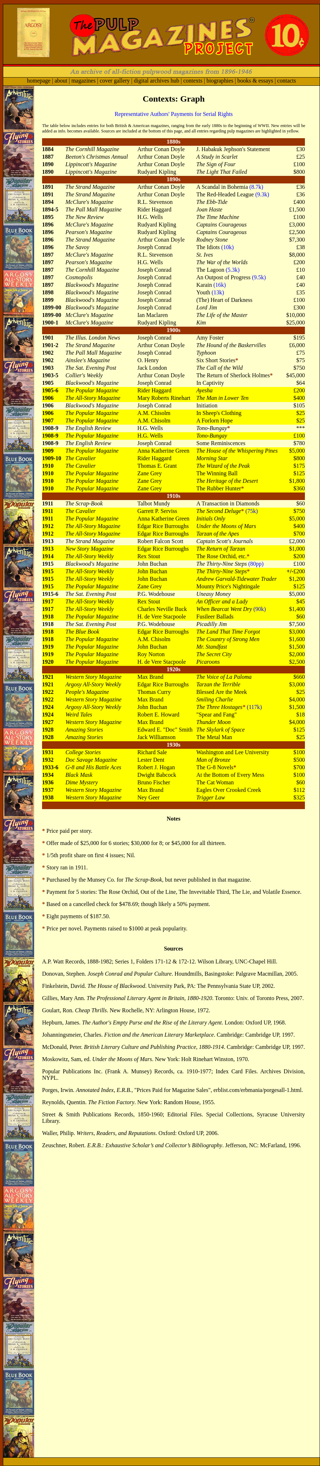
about (61, 81)
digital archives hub (156, 81)
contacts (286, 81)
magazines (83, 81)
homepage (39, 81)
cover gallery (115, 81)
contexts (192, 81)
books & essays (255, 81)
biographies (219, 81)
